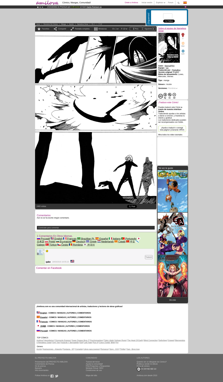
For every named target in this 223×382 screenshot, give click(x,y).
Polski (50, 241)
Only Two (56, 342)
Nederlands (105, 241)
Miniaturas (102, 29)
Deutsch (78, 241)
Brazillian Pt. (86, 238)
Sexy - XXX (114, 349)
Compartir (62, 29)
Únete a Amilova (131, 3)
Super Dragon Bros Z (80, 340)
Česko (62, 244)
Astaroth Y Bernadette (70, 342)
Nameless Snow (82, 24)
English (57, 238)
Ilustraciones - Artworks (52, 349)
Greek (91, 241)
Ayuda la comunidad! (94, 364)
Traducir (148, 257)
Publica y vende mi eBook (147, 364)
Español (101, 238)
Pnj (117, 342)
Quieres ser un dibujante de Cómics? (152, 362)
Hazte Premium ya (94, 7)
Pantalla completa (82, 29)
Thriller (123, 349)
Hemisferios (49, 340)
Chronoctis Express (63, 340)
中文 (130, 241)
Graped (171, 340)
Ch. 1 (93, 24)
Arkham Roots (120, 340)
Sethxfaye (163, 340)
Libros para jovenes (92, 349)
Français (70, 238)
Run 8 (95, 342)
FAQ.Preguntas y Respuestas (98, 366)
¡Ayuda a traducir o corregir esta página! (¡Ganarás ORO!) (172, 129)
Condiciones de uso (94, 370)
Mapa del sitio (91, 375)
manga (63, 24)
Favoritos (45, 29)
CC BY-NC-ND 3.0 (146, 369)
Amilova (40, 340)
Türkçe (51, 244)
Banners (38, 368)
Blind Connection (151, 340)
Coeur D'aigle (105, 342)
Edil (81, 342)
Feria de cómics (143, 366)
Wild (113, 342)
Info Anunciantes (42, 370)
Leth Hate (88, 342)
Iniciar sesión (147, 3)
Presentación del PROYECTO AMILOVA (51, 362)
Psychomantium (96, 340)
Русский (43, 238)
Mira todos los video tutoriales (170, 135)
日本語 (41, 326)
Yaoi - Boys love (133, 349)
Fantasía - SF (68, 349)
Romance (104, 349)
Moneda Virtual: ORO (94, 368)
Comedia (78, 349)
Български (64, 241)
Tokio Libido (109, 340)
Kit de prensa (40, 366)
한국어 (89, 244)
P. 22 (100, 24)
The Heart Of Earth (135, 340)
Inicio (38, 24)
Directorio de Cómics (50, 24)
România (76, 244)
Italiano (115, 238)
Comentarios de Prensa (44, 364)
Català (119, 241)
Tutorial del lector (93, 362)
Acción (71, 24)
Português (128, 238)
